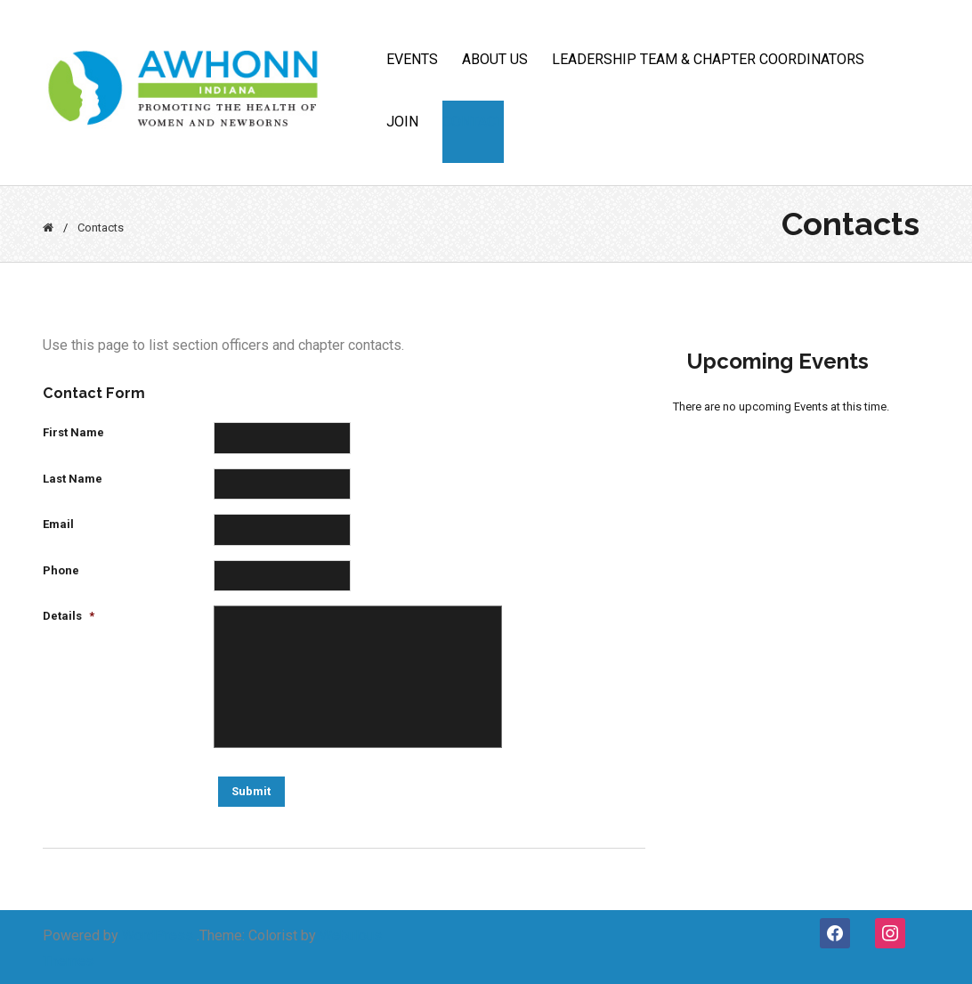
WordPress (157, 935)
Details (68, 615)
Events (412, 59)
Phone (61, 570)
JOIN (402, 121)
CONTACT (473, 121)
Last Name (72, 478)
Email (58, 524)
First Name (73, 432)
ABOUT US (495, 59)
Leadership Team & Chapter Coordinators (708, 59)
